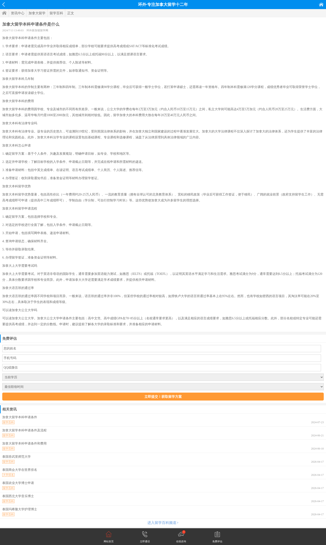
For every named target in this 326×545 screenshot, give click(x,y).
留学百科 (56, 13)
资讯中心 (17, 13)
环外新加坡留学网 (37, 30)
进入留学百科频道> (162, 523)
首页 (321, 4)
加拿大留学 (37, 13)
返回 (3, 4)
